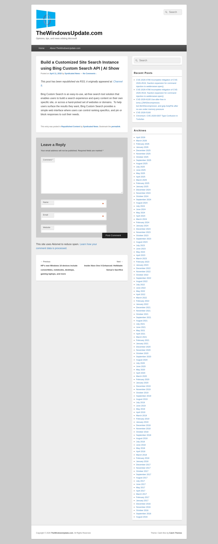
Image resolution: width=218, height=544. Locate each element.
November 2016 (143, 507)
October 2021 (142, 314)
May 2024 (140, 212)
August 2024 (142, 203)
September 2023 (143, 239)
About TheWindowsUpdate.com (65, 48)
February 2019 (142, 419)
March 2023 (141, 258)
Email (45, 215)
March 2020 (141, 376)
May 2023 (140, 252)
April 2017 (140, 491)
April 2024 (140, 216)
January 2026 (142, 147)
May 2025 (140, 173)
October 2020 (142, 353)
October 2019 (142, 392)
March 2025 (141, 180)
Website (46, 227)
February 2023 (142, 262)
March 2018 (141, 455)
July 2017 (140, 481)
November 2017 (143, 468)
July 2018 (140, 441)
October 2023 (142, 235)
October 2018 (142, 432)
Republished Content (70, 126)
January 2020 (142, 383)
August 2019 (142, 399)
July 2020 (140, 363)
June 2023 (141, 249)
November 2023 (143, 232)
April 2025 (140, 177)
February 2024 (142, 222)
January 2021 (142, 343)
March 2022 (141, 297)
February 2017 (142, 497)
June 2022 (141, 288)
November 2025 (143, 154)
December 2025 (143, 150)
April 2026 (140, 137)
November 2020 (143, 350)
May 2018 (140, 448)
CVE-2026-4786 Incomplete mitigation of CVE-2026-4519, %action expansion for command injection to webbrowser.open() (157, 83)
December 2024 (143, 190)
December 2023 (143, 229)
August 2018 (142, 438)
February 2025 (142, 183)
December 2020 (143, 347)
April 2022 (140, 294)
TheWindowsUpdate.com (69, 33)
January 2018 (142, 461)
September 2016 (143, 513)
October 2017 (142, 471)
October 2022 (142, 275)
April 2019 (140, 412)
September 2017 (143, 474)
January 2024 (142, 226)
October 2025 (142, 157)
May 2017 (140, 487)
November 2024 (143, 193)
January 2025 (142, 186)
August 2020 (142, 360)
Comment (48, 160)
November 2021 (143, 311)
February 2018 (142, 458)
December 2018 (143, 425)
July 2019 (140, 402)
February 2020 (142, 379)
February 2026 (142, 144)
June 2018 (141, 445)
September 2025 (143, 160)
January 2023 (142, 265)
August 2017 (142, 478)
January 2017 (142, 500)
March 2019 (141, 415)
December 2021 (143, 307)
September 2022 (143, 278)
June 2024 (141, 209)
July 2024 (140, 206)
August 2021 (142, 320)
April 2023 (140, 255)
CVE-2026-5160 (143, 112)
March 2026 (141, 140)
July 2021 (140, 324)
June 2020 (141, 366)
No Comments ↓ (90, 73)
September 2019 (143, 396)
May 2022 (140, 291)
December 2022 (143, 268)
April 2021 (140, 334)
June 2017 (141, 484)
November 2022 (143, 271)
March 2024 (141, 219)
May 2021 (140, 330)
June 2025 (141, 170)
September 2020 (143, 356)
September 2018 (143, 435)
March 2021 (141, 337)
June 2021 (141, 327)
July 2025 (140, 167)
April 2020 (140, 373)
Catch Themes (175, 533)
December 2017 (143, 464)
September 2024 (143, 199)
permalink (115, 126)
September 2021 (143, 317)
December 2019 (143, 386)
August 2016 (142, 517)
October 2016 (142, 510)
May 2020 (140, 369)
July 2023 (140, 245)
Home (41, 48)
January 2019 (142, 422)
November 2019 (143, 389)
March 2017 (141, 494)
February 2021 (142, 340)
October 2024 (142, 196)
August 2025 (142, 163)
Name (45, 202)
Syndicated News (72, 73)
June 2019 (141, 406)
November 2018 (143, 428)
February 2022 (142, 301)
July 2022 (140, 284)
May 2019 (140, 409)
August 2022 (142, 281)
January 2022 (142, 304)
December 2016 (143, 504)
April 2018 (140, 451)
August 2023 (142, 242)
